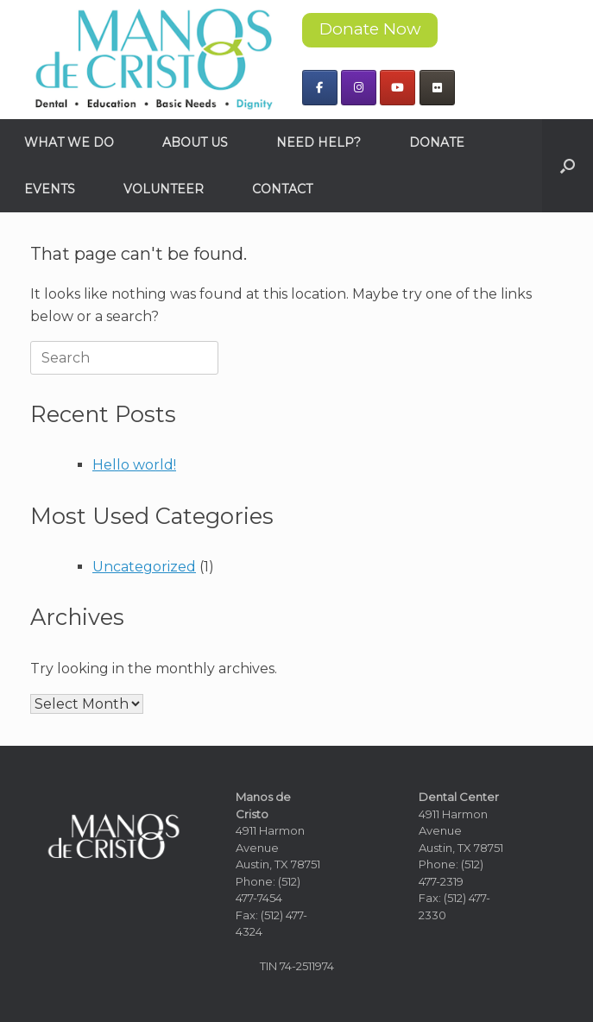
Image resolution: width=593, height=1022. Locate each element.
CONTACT (282, 189)
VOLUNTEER (163, 189)
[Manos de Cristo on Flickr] (437, 87)
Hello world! (134, 465)
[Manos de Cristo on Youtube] (397, 87)
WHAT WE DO (69, 142)
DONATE (436, 142)
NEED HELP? (318, 142)
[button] (567, 165)
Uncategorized (144, 566)
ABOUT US (195, 142)
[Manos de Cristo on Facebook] (320, 87)
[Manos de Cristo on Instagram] (358, 87)
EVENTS (49, 189)
